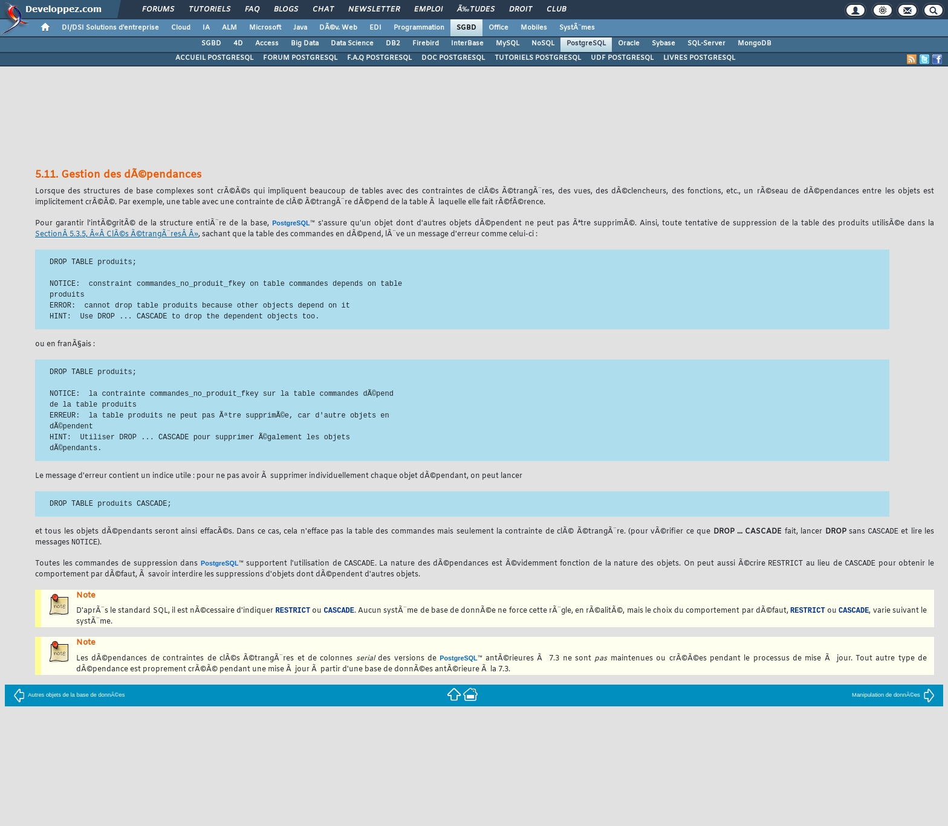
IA (206, 28)
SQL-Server (706, 43)
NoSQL (542, 43)
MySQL (507, 43)
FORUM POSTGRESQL (300, 58)
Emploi (428, 10)
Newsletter (374, 10)
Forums (158, 10)
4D (238, 43)
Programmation (419, 28)
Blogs (286, 10)
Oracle (629, 43)
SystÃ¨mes (577, 28)
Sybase (663, 43)
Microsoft (265, 28)
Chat (323, 10)
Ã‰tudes (476, 10)
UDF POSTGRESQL (622, 58)
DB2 (393, 43)
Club (556, 10)
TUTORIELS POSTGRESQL (538, 58)
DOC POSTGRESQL (453, 58)
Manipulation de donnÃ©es (893, 697)
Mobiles (534, 28)
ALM (229, 28)
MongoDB (754, 43)
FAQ (252, 10)
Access (267, 43)
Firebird (425, 43)
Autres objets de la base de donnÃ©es (69, 697)
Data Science (352, 43)
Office (498, 28)
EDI (375, 28)
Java (300, 28)
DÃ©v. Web (338, 28)
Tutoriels (209, 10)
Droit (520, 10)
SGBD (466, 28)
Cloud (180, 28)
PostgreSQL (586, 43)
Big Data (305, 43)
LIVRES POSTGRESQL (699, 58)
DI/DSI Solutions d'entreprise (110, 28)
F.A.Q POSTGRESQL (379, 58)
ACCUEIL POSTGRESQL (214, 58)
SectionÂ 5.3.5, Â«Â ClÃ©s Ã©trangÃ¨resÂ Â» (116, 234)
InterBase (467, 43)
